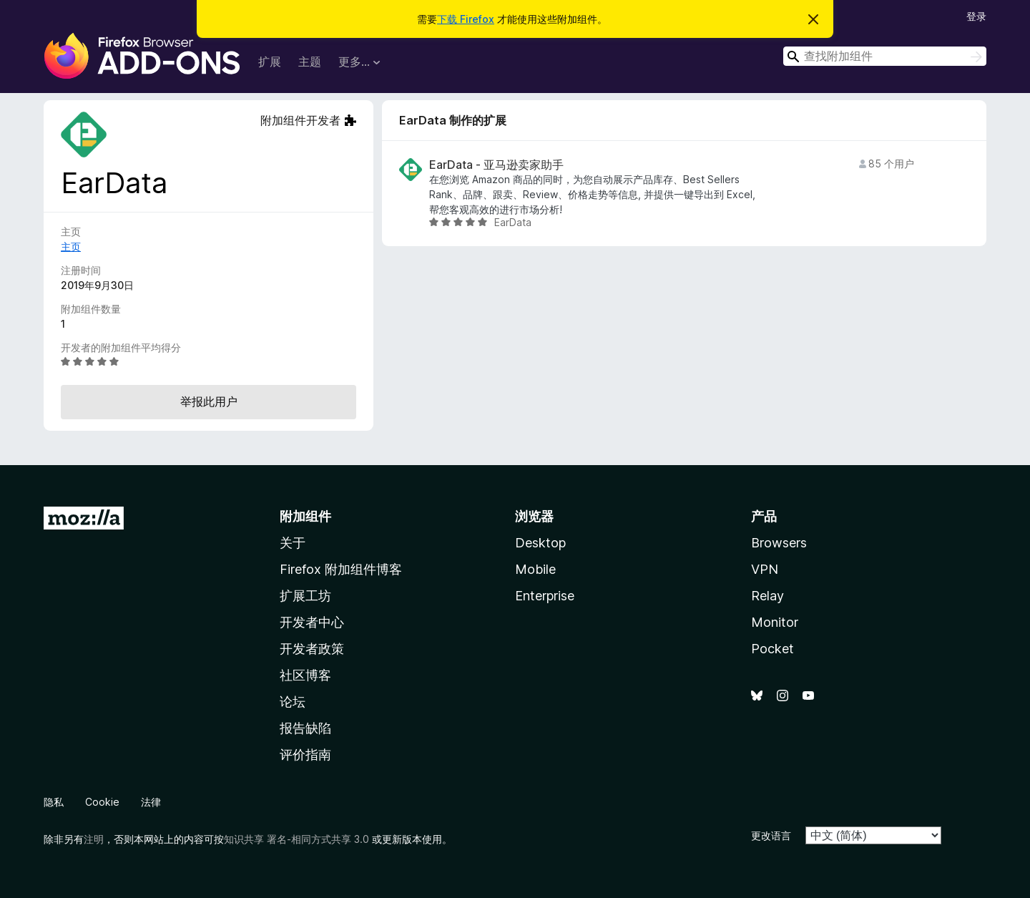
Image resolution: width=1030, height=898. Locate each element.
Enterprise (544, 595)
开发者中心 (312, 622)
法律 (151, 802)
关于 (292, 542)
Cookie (102, 802)
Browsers (779, 542)
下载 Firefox (465, 19)
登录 (976, 16)
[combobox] (884, 56)
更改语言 (771, 835)
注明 (94, 839)
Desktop (540, 542)
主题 (309, 61)
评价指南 (305, 754)
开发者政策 (312, 648)
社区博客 (305, 675)
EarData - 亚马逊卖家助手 (496, 165)
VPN (764, 569)
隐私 (54, 802)
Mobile (535, 569)
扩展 (269, 61)
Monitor (774, 622)
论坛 (292, 701)
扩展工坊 (305, 595)
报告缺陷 (305, 728)
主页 (71, 246)
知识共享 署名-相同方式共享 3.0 (296, 839)
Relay (767, 595)
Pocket (772, 648)
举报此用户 (208, 401)
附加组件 (305, 516)
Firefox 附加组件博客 (341, 569)
